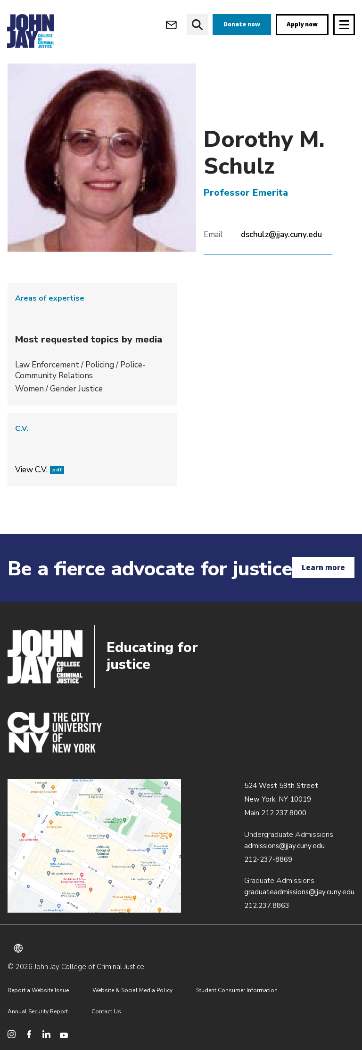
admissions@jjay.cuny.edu (284, 846)
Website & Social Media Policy (132, 990)
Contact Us (106, 1011)
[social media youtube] (64, 1034)
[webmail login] (171, 24)
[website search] (197, 24)
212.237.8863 (266, 905)
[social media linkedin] (46, 1034)
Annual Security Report (38, 1011)
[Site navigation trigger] (344, 24)
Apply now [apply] (302, 24)
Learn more (323, 567)
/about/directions (94, 846)
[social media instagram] (12, 1034)
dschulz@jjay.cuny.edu (281, 234)
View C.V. (39, 469)
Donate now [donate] (241, 24)
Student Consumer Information (237, 990)
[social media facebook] (29, 1034)
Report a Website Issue (38, 990)
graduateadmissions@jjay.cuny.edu (299, 892)
